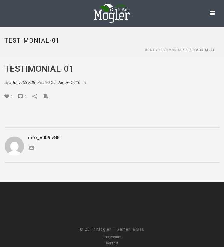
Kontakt (112, 243)
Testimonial (170, 50)
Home (150, 50)
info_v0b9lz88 (22, 82)
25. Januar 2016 (65, 82)
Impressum (112, 237)
